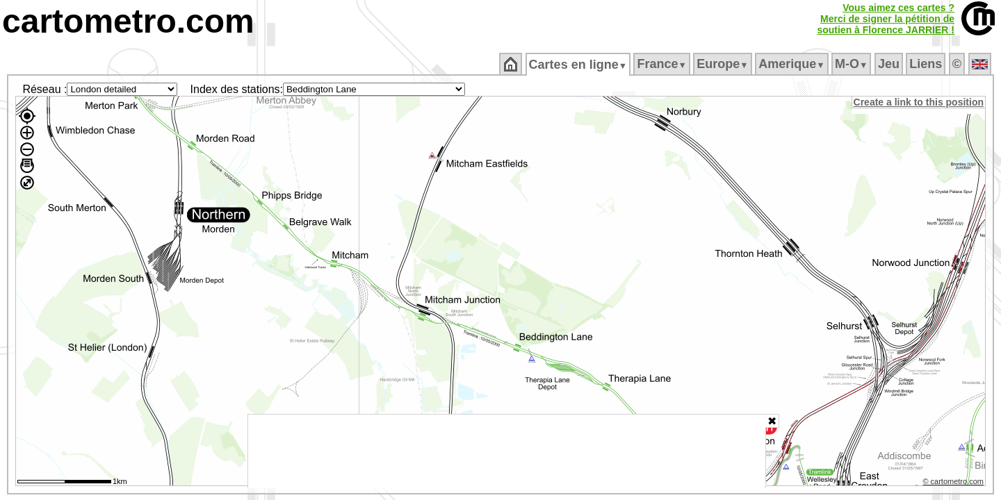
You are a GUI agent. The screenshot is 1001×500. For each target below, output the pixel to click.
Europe (723, 64)
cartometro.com (128, 21)
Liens (927, 64)
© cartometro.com (954, 483)
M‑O (852, 64)
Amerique (793, 64)
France (662, 64)
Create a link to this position (919, 102)
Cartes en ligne (579, 65)
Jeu (889, 64)
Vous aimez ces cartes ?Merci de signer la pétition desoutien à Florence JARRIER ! (885, 18)
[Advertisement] (507, 451)
